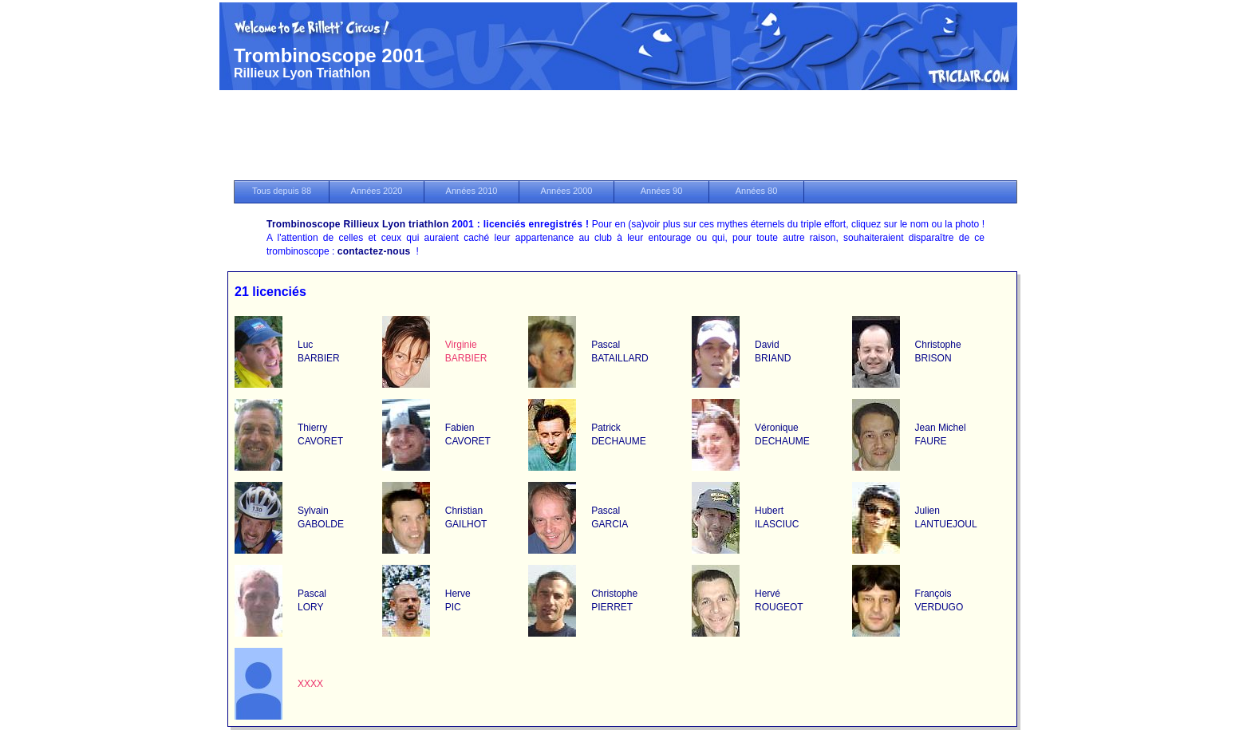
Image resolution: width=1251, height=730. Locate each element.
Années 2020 (377, 190)
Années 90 (662, 190)
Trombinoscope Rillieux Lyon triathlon (357, 224)
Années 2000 (567, 190)
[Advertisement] (625, 136)
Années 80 (757, 190)
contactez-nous (374, 251)
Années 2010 (472, 190)
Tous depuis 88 (281, 190)
